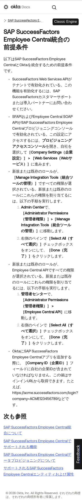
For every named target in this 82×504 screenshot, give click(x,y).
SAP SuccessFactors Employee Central (25, 20)
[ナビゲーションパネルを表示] (76, 7)
